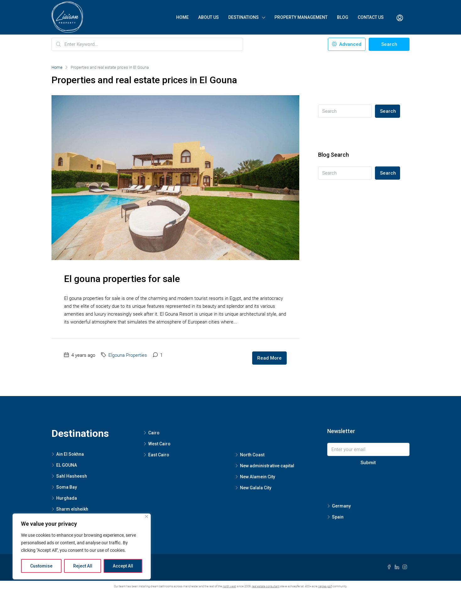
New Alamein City (257, 476)
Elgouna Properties (127, 355)
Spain (338, 516)
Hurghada (66, 498)
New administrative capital (267, 465)
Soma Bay (66, 487)
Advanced (346, 44)
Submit (368, 462)
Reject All (82, 565)
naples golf (325, 586)
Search (389, 44)
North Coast (252, 454)
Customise (41, 565)
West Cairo (159, 443)
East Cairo (158, 454)
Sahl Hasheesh (71, 476)
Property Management (301, 17)
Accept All (123, 565)
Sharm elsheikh (72, 509)
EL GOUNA (66, 465)
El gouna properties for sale (122, 278)
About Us (208, 17)
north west (229, 586)
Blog (342, 17)
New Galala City (255, 487)
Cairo (154, 432)
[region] (82, 546)
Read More (269, 358)
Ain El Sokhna (70, 454)
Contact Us (371, 17)
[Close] (146, 516)
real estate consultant (265, 586)
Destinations (243, 17)
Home (182, 17)
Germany (341, 505)
